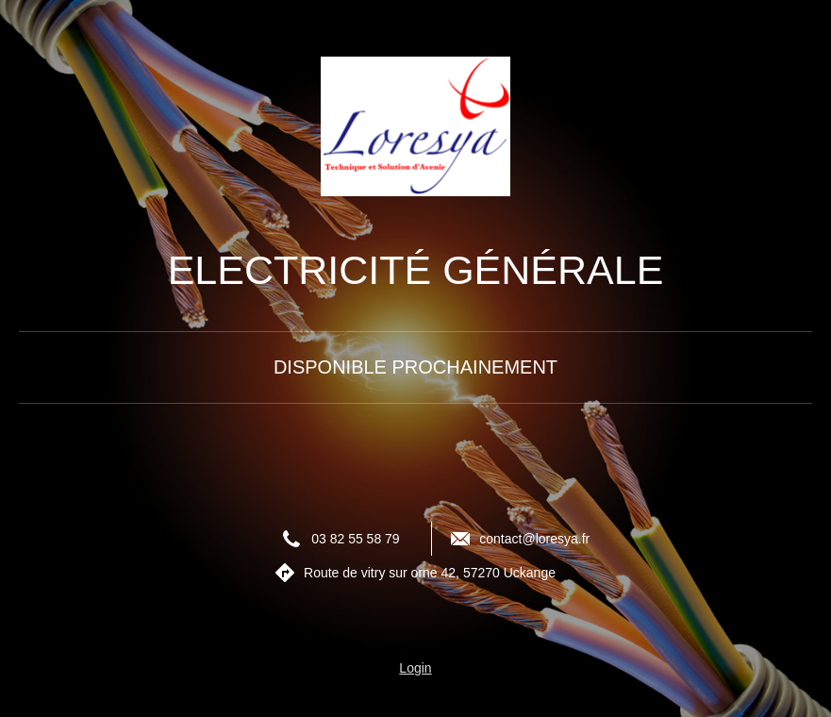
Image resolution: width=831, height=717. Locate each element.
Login (415, 667)
